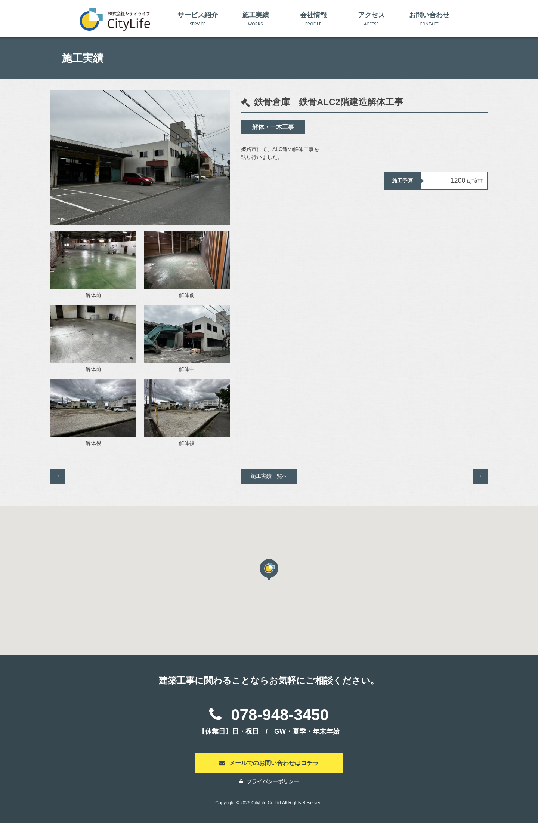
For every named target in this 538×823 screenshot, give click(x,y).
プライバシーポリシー (269, 781)
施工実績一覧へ (269, 476)
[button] (269, 570)
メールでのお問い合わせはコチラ (269, 763)
